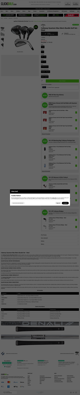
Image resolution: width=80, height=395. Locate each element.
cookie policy (54, 197)
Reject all (58, 203)
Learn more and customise (18, 203)
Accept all (65, 203)
